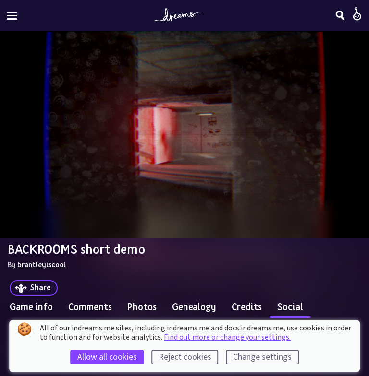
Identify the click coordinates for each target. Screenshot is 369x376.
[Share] (34, 288)
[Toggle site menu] (12, 15)
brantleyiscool (41, 264)
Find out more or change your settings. (227, 337)
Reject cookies (185, 357)
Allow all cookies (107, 357)
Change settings (262, 357)
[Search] (340, 15)
